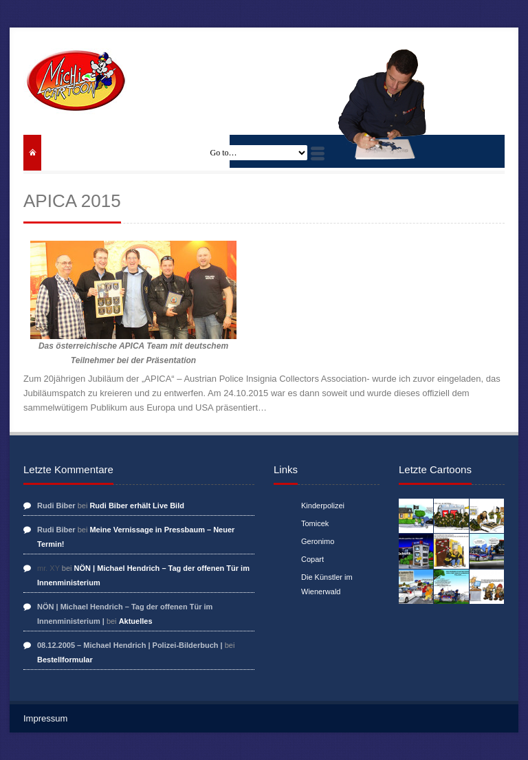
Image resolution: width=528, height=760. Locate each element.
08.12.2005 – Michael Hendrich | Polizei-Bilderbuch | (130, 645)
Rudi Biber (56, 505)
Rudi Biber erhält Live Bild (136, 505)
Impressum (45, 718)
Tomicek (315, 523)
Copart (312, 559)
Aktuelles (136, 621)
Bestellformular (65, 659)
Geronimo (317, 541)
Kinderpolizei (322, 505)
